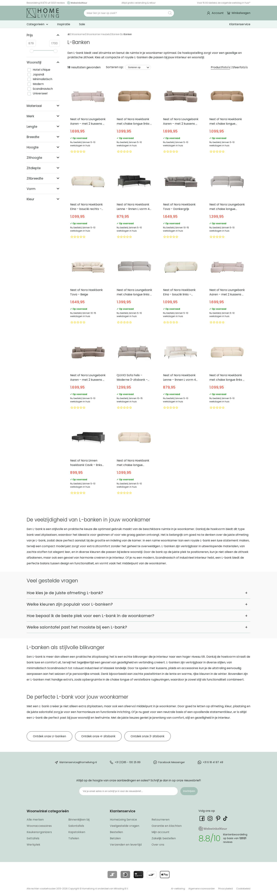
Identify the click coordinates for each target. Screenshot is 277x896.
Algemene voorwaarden (201, 888)
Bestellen (116, 832)
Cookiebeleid (243, 888)
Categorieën (35, 24)
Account (218, 13)
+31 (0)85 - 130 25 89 (127, 762)
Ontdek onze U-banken (49, 736)
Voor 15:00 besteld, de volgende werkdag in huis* (223, 2)
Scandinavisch (43, 89)
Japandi (38, 74)
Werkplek (33, 845)
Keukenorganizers (39, 832)
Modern (38, 84)
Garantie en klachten (167, 826)
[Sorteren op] (138, 67)
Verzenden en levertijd (126, 845)
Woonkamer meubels (98, 34)
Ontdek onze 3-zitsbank (147, 736)
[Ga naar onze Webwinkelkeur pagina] (76, 2)
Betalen (115, 838)
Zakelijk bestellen (164, 838)
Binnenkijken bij (78, 820)
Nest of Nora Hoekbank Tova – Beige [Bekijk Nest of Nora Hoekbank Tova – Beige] (88, 287)
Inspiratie (63, 24)
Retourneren (160, 820)
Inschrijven (189, 791)
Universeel (40, 93)
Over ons (158, 845)
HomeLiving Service (123, 820)
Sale (82, 24)
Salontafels (76, 826)
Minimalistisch (42, 79)
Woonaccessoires (39, 826)
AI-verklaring (178, 888)
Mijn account (160, 832)
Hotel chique (41, 70)
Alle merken (35, 820)
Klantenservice (239, 24)
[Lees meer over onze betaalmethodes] (112, 874)
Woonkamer (78, 34)
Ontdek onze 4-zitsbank (98, 736)
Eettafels (33, 838)
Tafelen (73, 838)
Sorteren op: (114, 67)
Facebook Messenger (171, 762)
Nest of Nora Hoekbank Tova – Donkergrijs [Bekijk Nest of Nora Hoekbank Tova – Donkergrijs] (180, 201)
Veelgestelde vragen (124, 826)
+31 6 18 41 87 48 (213, 762)
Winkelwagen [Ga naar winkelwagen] (240, 13)
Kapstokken (76, 832)
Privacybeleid (225, 888)
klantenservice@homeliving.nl (78, 762)
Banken (116, 34)
